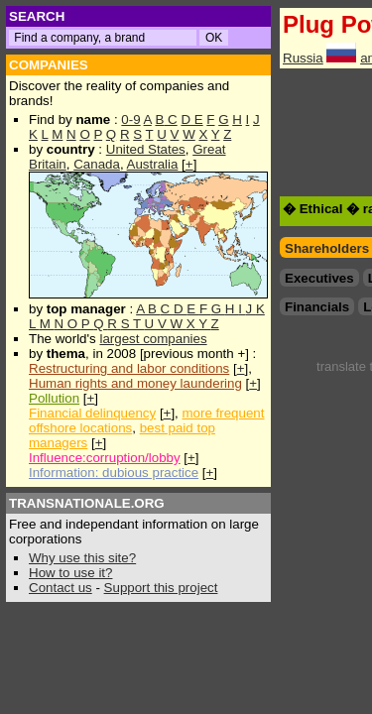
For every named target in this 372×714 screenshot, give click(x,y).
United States (146, 149)
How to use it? (70, 572)
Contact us (60, 587)
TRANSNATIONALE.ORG (87, 503)
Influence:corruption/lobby (105, 457)
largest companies (152, 338)
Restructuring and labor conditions (129, 368)
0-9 (130, 119)
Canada (96, 164)
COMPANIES (48, 65)
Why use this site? (82, 557)
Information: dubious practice (113, 472)
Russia (303, 58)
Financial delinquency (92, 413)
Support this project (161, 587)
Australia (153, 164)
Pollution (54, 398)
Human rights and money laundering (135, 383)
